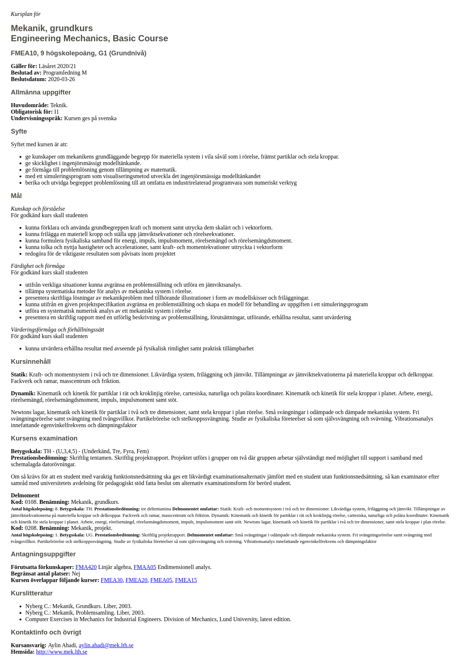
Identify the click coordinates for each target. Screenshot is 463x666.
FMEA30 (112, 580)
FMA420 (86, 567)
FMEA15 (186, 580)
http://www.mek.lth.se (62, 652)
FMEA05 (161, 580)
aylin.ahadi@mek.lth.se (106, 645)
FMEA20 (136, 580)
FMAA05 (145, 567)
